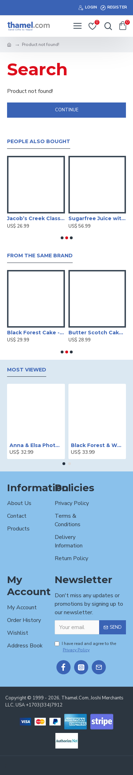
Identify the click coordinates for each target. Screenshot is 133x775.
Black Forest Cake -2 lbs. (36, 332)
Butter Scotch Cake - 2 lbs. (97, 332)
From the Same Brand (40, 256)
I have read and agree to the (85, 647)
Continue (66, 110)
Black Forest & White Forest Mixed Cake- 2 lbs (97, 445)
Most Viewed (26, 370)
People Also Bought (38, 142)
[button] (62, 237)
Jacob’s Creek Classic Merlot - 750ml (36, 218)
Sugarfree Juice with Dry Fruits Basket (97, 218)
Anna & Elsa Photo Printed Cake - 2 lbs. (36, 445)
